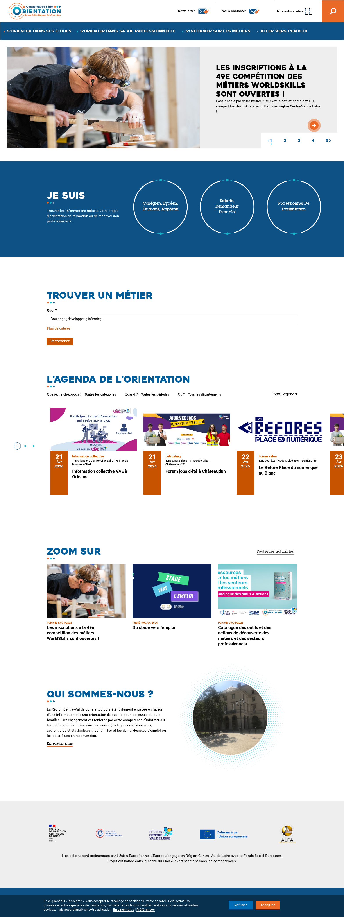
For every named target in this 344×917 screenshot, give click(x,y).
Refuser (240, 905)
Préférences (145, 909)
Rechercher (60, 341)
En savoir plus (60, 743)
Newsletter (194, 11)
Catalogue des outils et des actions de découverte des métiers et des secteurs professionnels (244, 636)
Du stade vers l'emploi (154, 627)
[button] (268, 140)
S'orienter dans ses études (39, 31)
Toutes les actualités (275, 551)
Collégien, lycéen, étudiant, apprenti (160, 206)
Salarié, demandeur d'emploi (227, 206)
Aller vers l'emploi (283, 31)
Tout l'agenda (285, 394)
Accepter (268, 905)
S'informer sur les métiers (218, 31)
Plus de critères (58, 328)
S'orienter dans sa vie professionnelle (128, 31)
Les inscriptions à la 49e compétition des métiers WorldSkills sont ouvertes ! (73, 633)
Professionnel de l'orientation (293, 206)
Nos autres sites (290, 11)
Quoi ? (52, 310)
